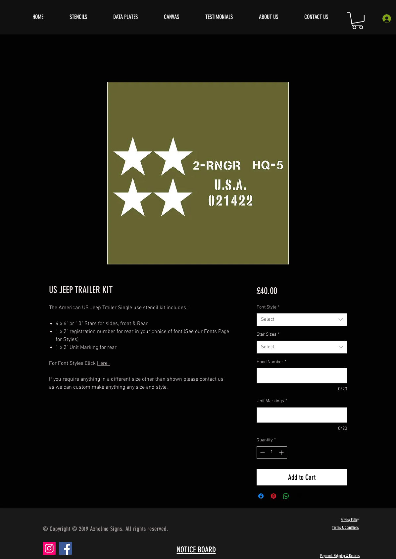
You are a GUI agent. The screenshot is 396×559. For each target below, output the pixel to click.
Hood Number (271, 362)
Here (103, 363)
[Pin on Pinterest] (273, 496)
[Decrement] (262, 452)
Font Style (268, 307)
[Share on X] (299, 496)
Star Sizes (268, 334)
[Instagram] (49, 548)
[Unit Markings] (302, 415)
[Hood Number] (302, 375)
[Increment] (282, 452)
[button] (357, 20)
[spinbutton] (272, 452)
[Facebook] (65, 548)
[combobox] (302, 319)
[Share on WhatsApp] (286, 496)
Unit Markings (272, 401)
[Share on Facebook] (261, 496)
